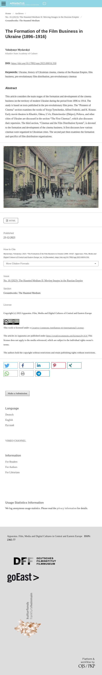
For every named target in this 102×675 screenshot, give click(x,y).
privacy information (67, 508)
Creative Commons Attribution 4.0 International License (57, 327)
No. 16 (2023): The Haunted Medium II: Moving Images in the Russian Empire (42, 17)
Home (8, 13)
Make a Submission (17, 393)
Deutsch (9, 414)
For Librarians (12, 472)
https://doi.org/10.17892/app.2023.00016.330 (33, 63)
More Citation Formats (17, 263)
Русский (9, 425)
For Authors (11, 467)
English (9, 420)
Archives (19, 13)
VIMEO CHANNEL (15, 440)
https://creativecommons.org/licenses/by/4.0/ (67, 335)
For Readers (11, 461)
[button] (11, 365)
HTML (12, 220)
